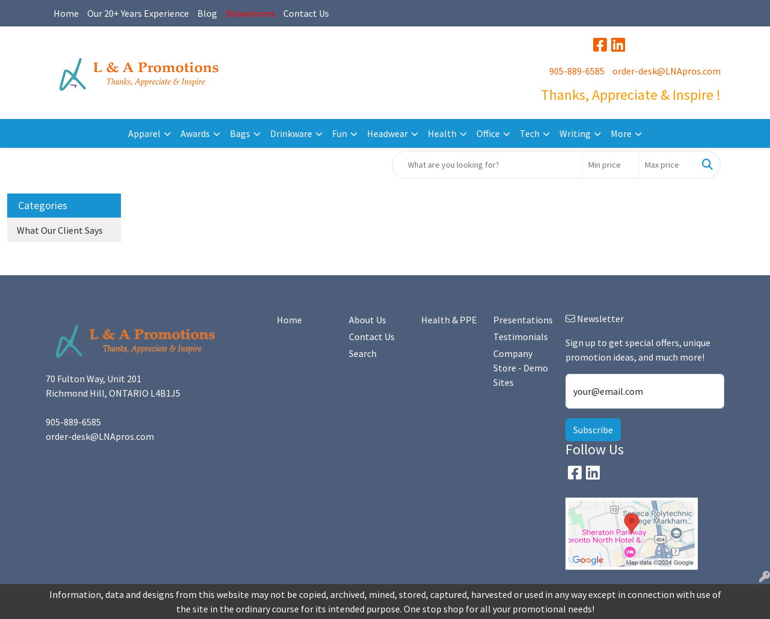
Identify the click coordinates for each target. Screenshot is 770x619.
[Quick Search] (487, 164)
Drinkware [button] (291, 133)
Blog (207, 13)
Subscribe (593, 430)
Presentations (522, 320)
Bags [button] (240, 133)
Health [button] (442, 133)
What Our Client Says (60, 230)
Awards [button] (195, 133)
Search (363, 353)
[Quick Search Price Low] (610, 164)
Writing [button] (575, 133)
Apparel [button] (144, 133)
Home (66, 13)
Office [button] (488, 133)
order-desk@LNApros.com (666, 71)
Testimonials (520, 337)
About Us (367, 320)
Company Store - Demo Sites (520, 367)
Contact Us (306, 13)
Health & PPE (449, 320)
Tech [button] (530, 133)
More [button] (621, 133)
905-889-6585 (577, 71)
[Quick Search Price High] (666, 164)
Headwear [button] (387, 133)
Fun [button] (339, 133)
